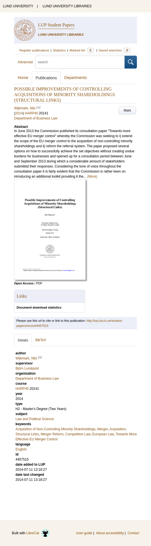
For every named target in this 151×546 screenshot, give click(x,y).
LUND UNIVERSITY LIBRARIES (67, 6)
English (20, 449)
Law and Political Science (34, 419)
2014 (19, 113)
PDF (39, 283)
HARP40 (31, 113)
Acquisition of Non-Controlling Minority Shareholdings (55, 429)
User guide (84, 533)
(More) (92, 176)
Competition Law (77, 434)
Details (23, 340)
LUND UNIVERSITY (18, 6)
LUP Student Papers (56, 24)
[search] (80, 62)
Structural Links (27, 434)
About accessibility (110, 533)
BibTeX (40, 340)
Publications (46, 78)
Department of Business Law (35, 118)
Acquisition (118, 429)
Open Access (24, 283)
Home (23, 77)
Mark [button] (127, 110)
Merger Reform (52, 434)
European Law (103, 434)
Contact (133, 533)
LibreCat (38, 533)
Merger (102, 429)
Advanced (25, 62)
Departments (75, 77)
